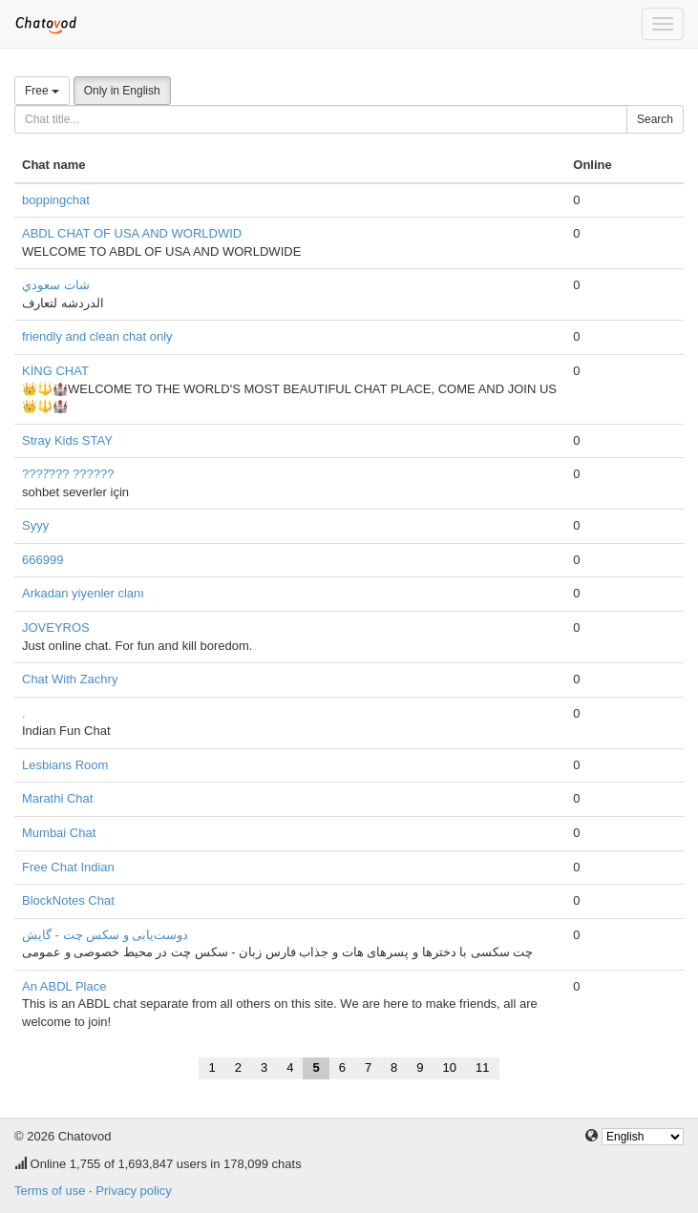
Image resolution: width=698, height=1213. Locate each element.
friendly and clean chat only (97, 336)
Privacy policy (133, 1190)
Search (655, 119)
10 (449, 1067)
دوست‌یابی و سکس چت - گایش (105, 935)
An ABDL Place (64, 986)
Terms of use (49, 1190)
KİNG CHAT (55, 371)
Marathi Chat (57, 798)
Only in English (122, 90)
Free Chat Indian (68, 867)
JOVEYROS (56, 627)
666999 (42, 560)
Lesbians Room (65, 765)
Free (42, 90)
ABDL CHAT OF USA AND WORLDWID (132, 233)
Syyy (35, 525)
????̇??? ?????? (68, 474)
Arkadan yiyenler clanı (83, 593)
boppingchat (56, 200)
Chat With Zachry (69, 679)
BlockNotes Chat (68, 900)
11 (482, 1067)
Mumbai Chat (58, 833)
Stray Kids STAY (67, 440)
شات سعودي (56, 285)
